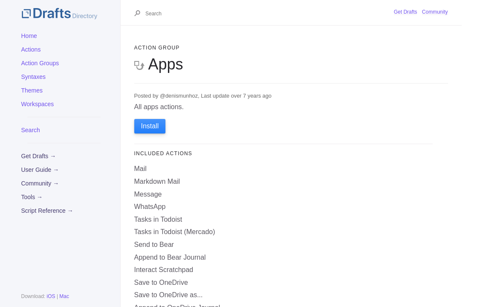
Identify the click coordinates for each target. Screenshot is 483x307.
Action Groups (40, 63)
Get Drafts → (38, 156)
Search (30, 130)
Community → (40, 183)
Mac (64, 296)
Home (29, 35)
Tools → (32, 197)
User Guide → (40, 169)
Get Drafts (405, 12)
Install (150, 126)
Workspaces (37, 104)
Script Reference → (47, 210)
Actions (31, 49)
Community (435, 12)
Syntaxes (33, 76)
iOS (51, 296)
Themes (32, 90)
